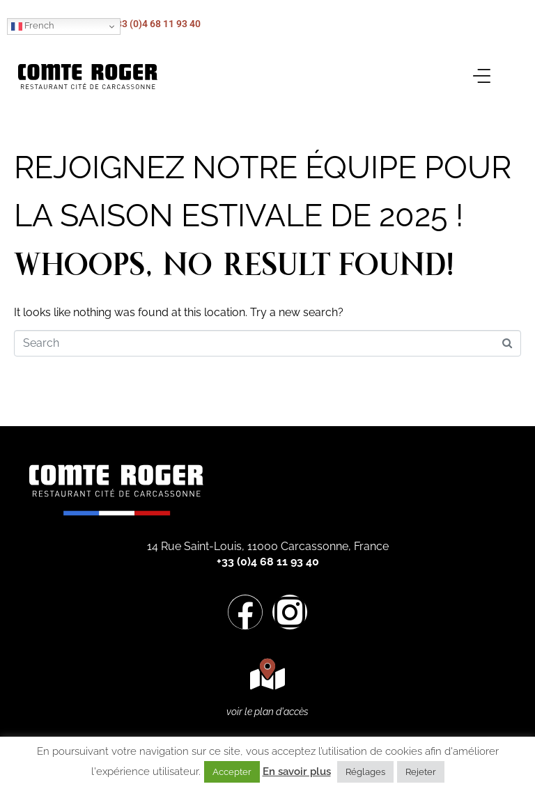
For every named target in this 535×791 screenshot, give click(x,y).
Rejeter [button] (420, 772)
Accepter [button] (231, 772)
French (32, 25)
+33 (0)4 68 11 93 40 (156, 23)
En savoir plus (297, 771)
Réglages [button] (365, 772)
